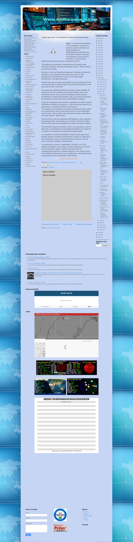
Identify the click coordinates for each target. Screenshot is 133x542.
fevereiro (101, 227)
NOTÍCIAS (28, 143)
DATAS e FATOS (30, 75)
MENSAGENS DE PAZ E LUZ (30, 134)
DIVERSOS (51, 167)
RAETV (28, 152)
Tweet (85, 518)
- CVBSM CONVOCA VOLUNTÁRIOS (103, 104)
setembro (102, 86)
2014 (99, 66)
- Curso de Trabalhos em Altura (103, 142)
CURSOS (28, 69)
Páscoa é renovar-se (32, 268)
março (101, 225)
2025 (99, 40)
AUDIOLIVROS (30, 56)
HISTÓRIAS (29, 109)
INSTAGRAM (29, 117)
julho (100, 91)
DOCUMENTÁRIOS (31, 79)
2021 (99, 50)
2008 (99, 232)
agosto (101, 89)
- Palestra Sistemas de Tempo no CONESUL (39, 257)
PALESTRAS (29, 144)
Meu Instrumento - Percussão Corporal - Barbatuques (104, 202)
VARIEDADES (29, 160)
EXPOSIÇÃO (29, 99)
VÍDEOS (28, 164)
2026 (99, 38)
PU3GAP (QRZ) (88, 515)
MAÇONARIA (29, 129)
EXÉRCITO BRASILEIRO (29, 97)
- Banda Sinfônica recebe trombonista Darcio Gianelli (103, 209)
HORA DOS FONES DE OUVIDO (31, 112)
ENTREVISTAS (30, 87)
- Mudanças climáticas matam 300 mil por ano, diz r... (103, 215)
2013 (99, 68)
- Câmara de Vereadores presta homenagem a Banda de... (103, 157)
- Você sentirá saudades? (102, 180)
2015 (99, 64)
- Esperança (102, 145)
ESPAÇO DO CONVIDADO (29, 89)
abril (100, 222)
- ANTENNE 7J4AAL (102, 137)
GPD (27, 105)
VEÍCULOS (29, 162)
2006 (99, 237)
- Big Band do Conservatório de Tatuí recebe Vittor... (104, 122)
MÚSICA (28, 138)
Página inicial (67, 224)
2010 (99, 75)
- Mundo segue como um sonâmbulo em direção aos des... (103, 165)
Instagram (86, 514)
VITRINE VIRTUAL (31, 166)
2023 (99, 45)
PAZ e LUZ (28, 146)
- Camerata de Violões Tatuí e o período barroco (103, 172)
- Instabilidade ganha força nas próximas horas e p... (103, 132)
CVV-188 (28, 71)
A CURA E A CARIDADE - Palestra (36, 263)
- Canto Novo (102, 95)
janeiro (101, 229)
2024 (99, 43)
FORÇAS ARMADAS (31, 103)
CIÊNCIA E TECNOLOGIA (29, 61)
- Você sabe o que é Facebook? (104, 186)
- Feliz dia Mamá (103, 198)
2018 (99, 57)
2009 (99, 77)
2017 (99, 59)
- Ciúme (101, 183)
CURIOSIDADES (30, 67)
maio (100, 220)
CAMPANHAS (29, 58)
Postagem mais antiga (83, 224)
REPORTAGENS (30, 154)
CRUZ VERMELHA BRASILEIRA (31, 64)
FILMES (28, 101)
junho (101, 93)
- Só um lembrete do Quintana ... (103, 127)
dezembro (102, 79)
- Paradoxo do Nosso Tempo (103, 189)
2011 (99, 73)
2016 (99, 61)
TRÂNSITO (29, 158)
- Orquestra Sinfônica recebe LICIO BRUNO (103, 115)
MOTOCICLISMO (30, 136)
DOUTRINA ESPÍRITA (29, 82)
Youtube (86, 520)
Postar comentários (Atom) (53, 228)
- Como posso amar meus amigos (102, 110)
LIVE (27, 125)
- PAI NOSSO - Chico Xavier (103, 98)
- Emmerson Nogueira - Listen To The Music (103, 150)
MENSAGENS (29, 131)
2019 (99, 54)
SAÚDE (28, 156)
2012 (99, 70)
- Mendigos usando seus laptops (103, 194)
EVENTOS (28, 94)
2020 (99, 52)
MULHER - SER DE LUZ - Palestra (36, 282)
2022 (99, 47)
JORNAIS (28, 121)
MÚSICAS (28, 140)
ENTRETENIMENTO (31, 85)
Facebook (86, 512)
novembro (102, 82)
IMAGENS (28, 115)
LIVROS (28, 127)
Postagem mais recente (50, 224)
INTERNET (29, 119)
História (28, 108)
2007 (99, 235)
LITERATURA (29, 123)
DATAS (27, 73)
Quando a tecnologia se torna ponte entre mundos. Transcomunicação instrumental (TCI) (58, 273)
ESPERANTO (29, 92)
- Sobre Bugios (103, 177)
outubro (101, 84)
